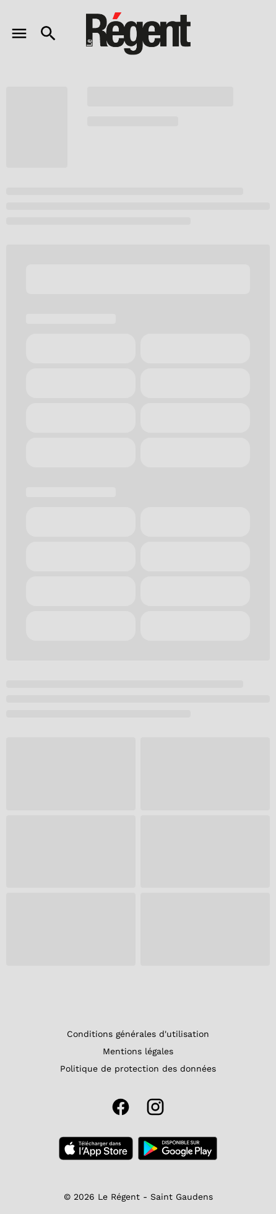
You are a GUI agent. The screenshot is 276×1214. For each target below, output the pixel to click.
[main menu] (19, 33)
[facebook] (121, 1107)
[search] (48, 33)
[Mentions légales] (138, 1051)
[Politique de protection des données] (138, 1068)
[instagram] (155, 1107)
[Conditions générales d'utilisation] (138, 1034)
